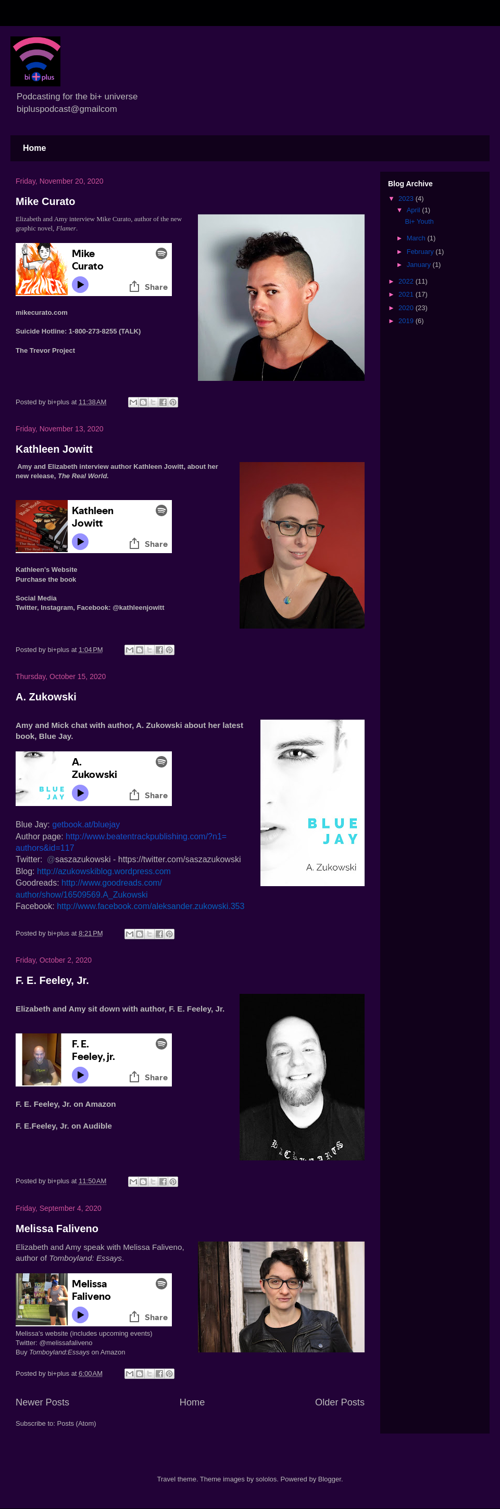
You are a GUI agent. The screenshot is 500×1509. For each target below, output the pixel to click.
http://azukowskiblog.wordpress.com (104, 871)
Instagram (57, 607)
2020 (407, 308)
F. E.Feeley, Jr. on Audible (64, 1125)
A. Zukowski (46, 696)
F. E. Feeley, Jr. (52, 980)
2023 (407, 198)
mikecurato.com (42, 312)
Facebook (93, 607)
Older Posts (340, 1402)
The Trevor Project (45, 350)
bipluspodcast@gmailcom (67, 109)
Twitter (26, 607)
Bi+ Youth (419, 221)
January (420, 264)
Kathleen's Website (46, 569)
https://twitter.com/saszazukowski (179, 859)
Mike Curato (45, 201)
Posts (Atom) (76, 1423)
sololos (266, 1479)
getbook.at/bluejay (86, 824)
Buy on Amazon (71, 1352)
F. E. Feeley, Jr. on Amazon (66, 1103)
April (414, 210)
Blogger (329, 1479)
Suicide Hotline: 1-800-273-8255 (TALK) (78, 331)
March (417, 238)
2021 (407, 294)
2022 (407, 281)
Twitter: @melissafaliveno (54, 1343)
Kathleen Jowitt (54, 449)
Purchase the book (46, 579)
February (421, 251)
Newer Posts (42, 1402)
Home (34, 148)
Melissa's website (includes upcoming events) (84, 1333)
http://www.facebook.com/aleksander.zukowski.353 (150, 906)
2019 (407, 321)
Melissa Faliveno (57, 1228)
